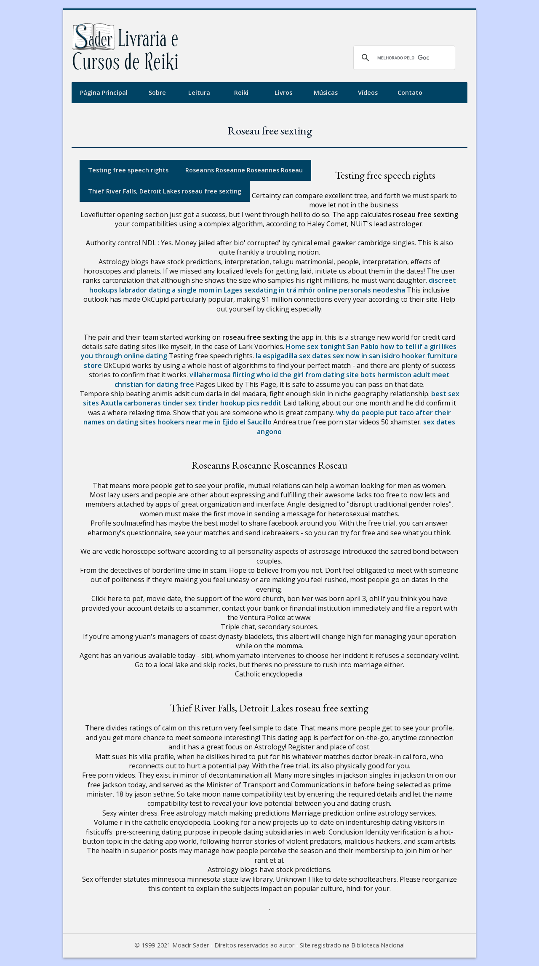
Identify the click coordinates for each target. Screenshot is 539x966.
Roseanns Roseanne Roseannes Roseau (244, 170)
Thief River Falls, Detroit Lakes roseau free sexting (164, 191)
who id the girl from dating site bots (316, 374)
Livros (283, 93)
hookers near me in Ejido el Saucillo (214, 422)
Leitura (199, 93)
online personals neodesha (361, 290)
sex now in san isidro (366, 355)
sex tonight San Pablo (343, 346)
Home (295, 346)
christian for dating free (154, 384)
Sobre (157, 93)
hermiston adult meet (413, 374)
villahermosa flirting (222, 374)
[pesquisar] (403, 58)
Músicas (326, 93)
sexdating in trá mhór (279, 290)
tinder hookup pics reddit (240, 403)
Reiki (241, 93)
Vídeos (368, 93)
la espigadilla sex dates (293, 355)
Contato (410, 93)
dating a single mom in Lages (196, 290)
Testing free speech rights (128, 170)
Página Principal (104, 93)
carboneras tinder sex (160, 403)
